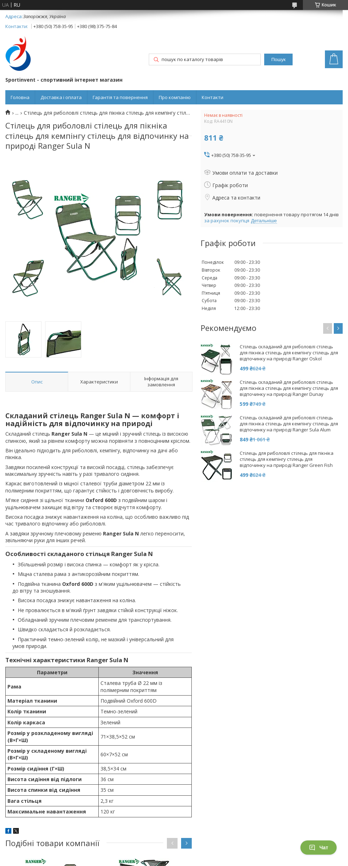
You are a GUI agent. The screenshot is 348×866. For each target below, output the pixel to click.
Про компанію (175, 97)
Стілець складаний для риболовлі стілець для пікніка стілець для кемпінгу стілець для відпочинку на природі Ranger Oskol (289, 353)
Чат (318, 847)
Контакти (212, 97)
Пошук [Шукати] (278, 59)
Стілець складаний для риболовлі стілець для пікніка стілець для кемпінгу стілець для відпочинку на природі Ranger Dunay (289, 388)
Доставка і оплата (61, 97)
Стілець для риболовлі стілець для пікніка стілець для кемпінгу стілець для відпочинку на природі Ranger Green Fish (286, 459)
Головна (20, 97)
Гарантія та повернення (120, 97)
